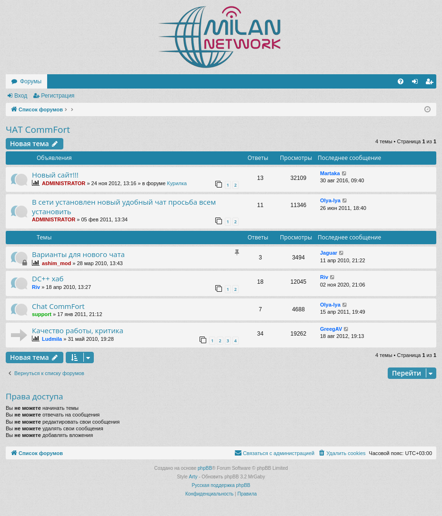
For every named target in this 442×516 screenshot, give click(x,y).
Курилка (177, 183)
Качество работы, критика (77, 330)
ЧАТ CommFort (38, 129)
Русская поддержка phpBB (220, 485)
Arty (193, 476)
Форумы (30, 81)
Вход (20, 95)
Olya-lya (330, 200)
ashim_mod (56, 263)
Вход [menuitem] (417, 83)
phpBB (205, 468)
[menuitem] (400, 81)
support (41, 314)
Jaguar (328, 253)
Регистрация (57, 95)
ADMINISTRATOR (63, 183)
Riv (36, 287)
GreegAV (331, 329)
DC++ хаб (48, 278)
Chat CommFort (58, 306)
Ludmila (52, 339)
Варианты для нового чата (78, 254)
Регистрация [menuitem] (431, 83)
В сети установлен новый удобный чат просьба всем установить (124, 206)
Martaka (330, 173)
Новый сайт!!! (55, 174)
